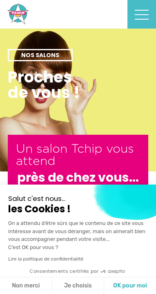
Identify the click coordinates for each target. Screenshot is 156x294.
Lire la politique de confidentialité (45, 259)
